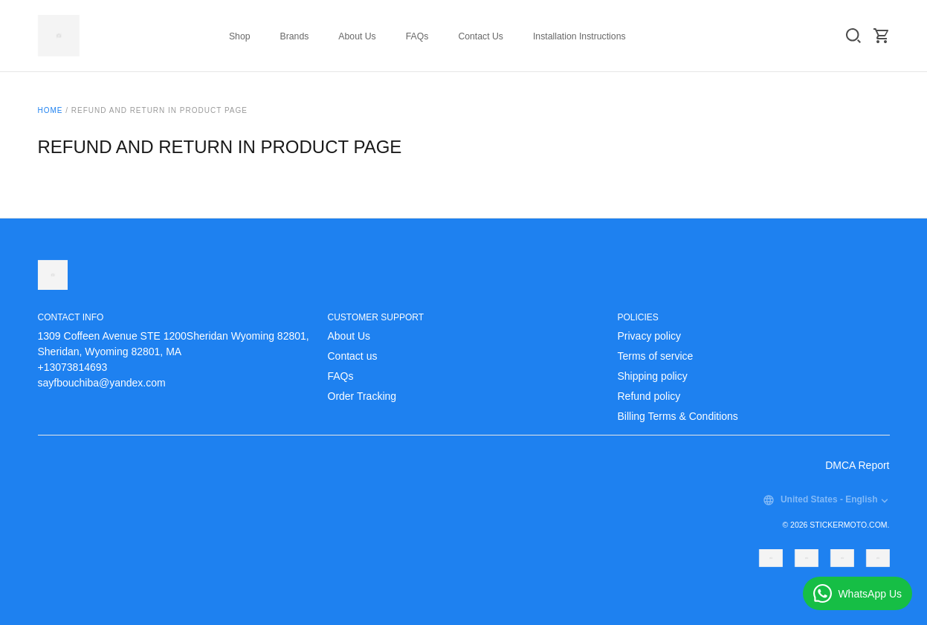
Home (50, 110)
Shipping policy (653, 376)
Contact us (353, 356)
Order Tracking (362, 396)
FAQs (417, 36)
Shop (240, 36)
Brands (294, 36)
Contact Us (480, 36)
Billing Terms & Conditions (678, 416)
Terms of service (656, 356)
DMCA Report (857, 465)
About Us (356, 36)
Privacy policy (650, 336)
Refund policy (649, 396)
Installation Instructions (579, 36)
